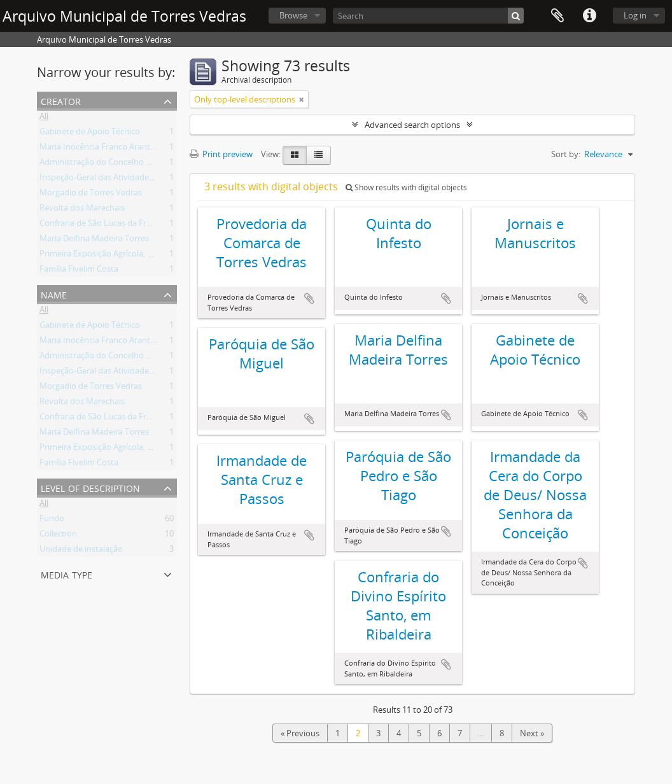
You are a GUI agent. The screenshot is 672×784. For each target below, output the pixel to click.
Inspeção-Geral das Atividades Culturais (113, 179)
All (43, 118)
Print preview (221, 154)
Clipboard (557, 16)
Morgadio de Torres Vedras (90, 194)
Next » (532, 733)
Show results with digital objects (406, 187)
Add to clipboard (309, 298)
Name (54, 293)
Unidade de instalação (81, 551)
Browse (293, 15)
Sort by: (565, 154)
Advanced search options (412, 124)
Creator (61, 100)
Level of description (90, 487)
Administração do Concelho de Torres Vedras (124, 164)
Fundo (51, 520)
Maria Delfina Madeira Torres (94, 240)
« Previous (300, 733)
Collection (58, 536)
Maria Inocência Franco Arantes (98, 149)
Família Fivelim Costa (78, 271)
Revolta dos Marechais (82, 210)
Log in (635, 15)
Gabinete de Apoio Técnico (89, 133)
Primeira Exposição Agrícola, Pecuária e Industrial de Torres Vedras (164, 256)
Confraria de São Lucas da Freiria (100, 225)
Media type (66, 573)
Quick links (589, 16)
